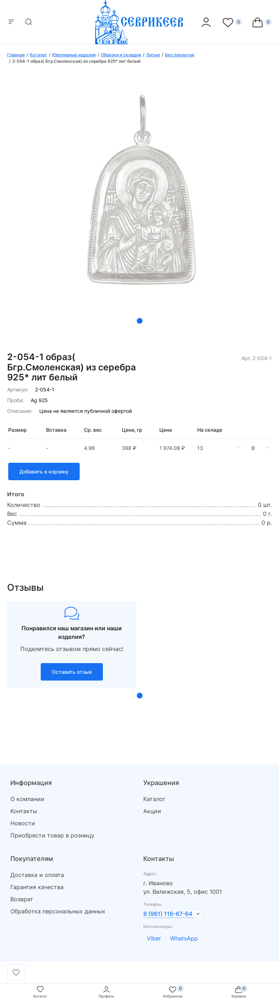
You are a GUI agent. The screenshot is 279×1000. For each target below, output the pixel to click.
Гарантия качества (37, 887)
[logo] (139, 42)
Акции (152, 811)
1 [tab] (140, 321)
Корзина (238, 991)
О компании (27, 798)
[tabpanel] (139, 200)
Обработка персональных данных (57, 911)
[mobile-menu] (11, 22)
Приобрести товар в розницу (52, 835)
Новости (22, 823)
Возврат (21, 899)
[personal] (206, 22)
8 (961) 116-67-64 (167, 913)
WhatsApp (184, 938)
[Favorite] (231, 22)
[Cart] (261, 22)
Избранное (173, 991)
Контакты (23, 811)
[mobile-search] (28, 22)
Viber (154, 938)
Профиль (106, 991)
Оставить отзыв (72, 672)
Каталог (154, 798)
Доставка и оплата (37, 874)
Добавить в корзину (44, 471)
